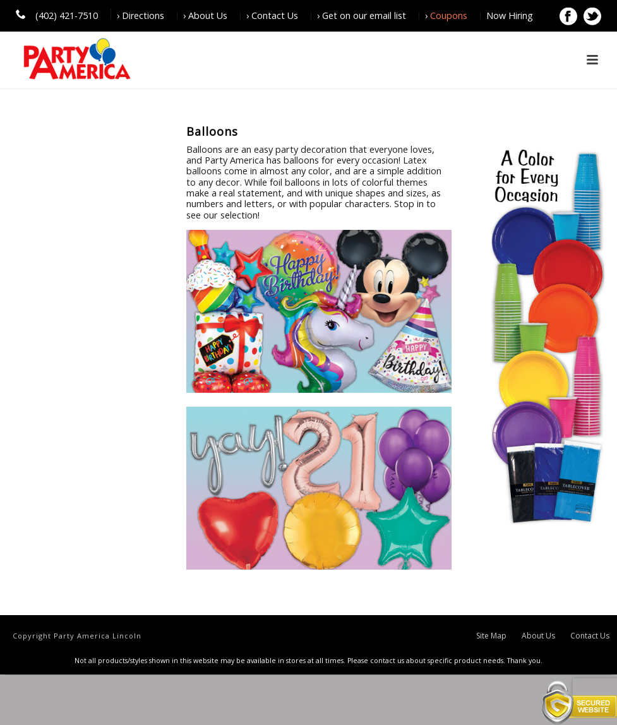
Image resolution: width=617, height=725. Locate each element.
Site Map (491, 636)
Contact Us (589, 636)
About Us (538, 636)
